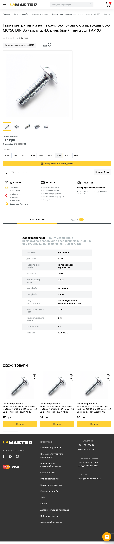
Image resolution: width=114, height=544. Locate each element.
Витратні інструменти (51, 487)
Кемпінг (44, 506)
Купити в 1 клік (100, 174)
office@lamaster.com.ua (89, 481)
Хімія (42, 500)
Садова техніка (48, 475)
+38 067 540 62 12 (86, 447)
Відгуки (77, 222)
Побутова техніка (49, 518)
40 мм (50, 156)
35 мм (41, 156)
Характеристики (36, 222)
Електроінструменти (50, 450)
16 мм (6, 156)
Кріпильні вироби (49, 493)
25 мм (24, 156)
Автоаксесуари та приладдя (54, 512)
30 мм (33, 156)
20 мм (15, 156)
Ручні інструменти (49, 481)
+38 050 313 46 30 (86, 452)
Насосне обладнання (51, 525)
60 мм (67, 156)
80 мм (76, 156)
